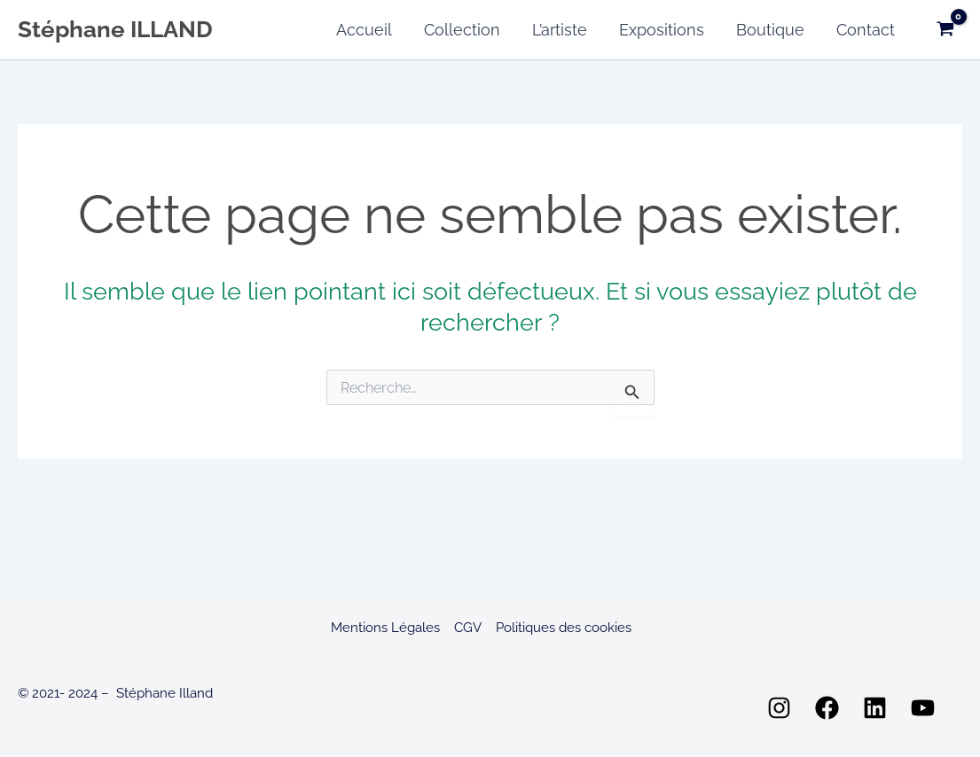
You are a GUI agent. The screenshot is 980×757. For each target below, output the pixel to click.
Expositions (661, 29)
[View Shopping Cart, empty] (945, 30)
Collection (462, 29)
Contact (865, 29)
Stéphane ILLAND (115, 29)
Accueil (364, 29)
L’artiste (559, 29)
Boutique (770, 29)
